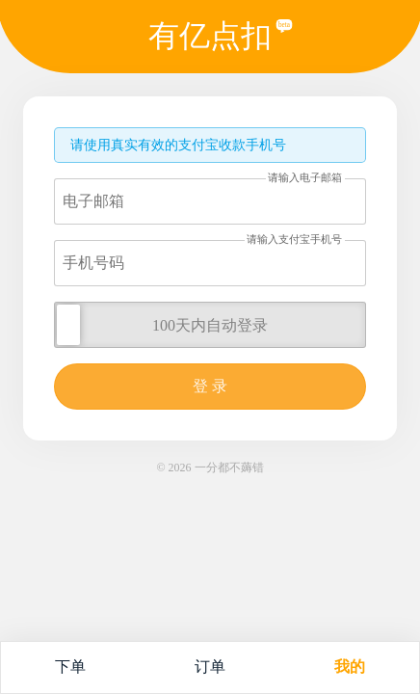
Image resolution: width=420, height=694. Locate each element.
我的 (349, 666)
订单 (210, 666)
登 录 (210, 386)
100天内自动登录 (210, 325)
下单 (70, 666)
